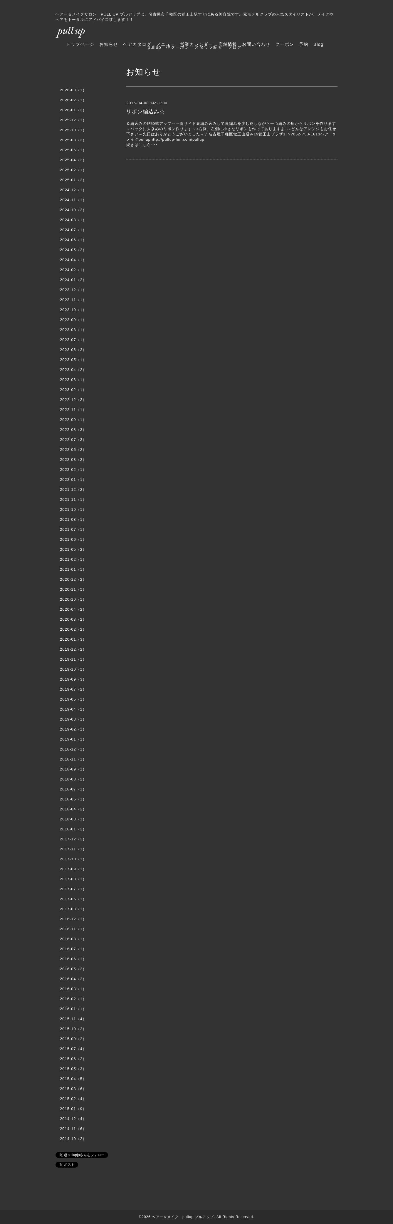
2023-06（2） (73, 349)
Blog (318, 44)
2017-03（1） (73, 909)
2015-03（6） (73, 1089)
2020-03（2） (73, 619)
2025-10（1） (73, 130)
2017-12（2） (73, 839)
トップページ (80, 44)
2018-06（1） (73, 799)
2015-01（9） (73, 1109)
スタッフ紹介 (208, 47)
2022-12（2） (73, 399)
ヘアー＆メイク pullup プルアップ (183, 1217)
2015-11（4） (73, 1019)
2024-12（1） (73, 190)
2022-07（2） (73, 439)
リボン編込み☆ (145, 112)
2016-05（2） (73, 969)
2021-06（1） (73, 539)
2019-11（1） (73, 659)
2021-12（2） (73, 489)
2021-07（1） (73, 529)
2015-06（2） (73, 1059)
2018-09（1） (73, 769)
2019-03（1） (73, 719)
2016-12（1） (73, 919)
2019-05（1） (73, 699)
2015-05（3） (73, 1069)
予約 (303, 44)
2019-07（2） (73, 689)
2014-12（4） (73, 1118)
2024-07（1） (73, 230)
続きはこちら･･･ (142, 144)
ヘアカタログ (137, 44)
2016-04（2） (73, 979)
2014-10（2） (73, 1138)
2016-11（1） (73, 929)
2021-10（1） (73, 509)
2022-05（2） (73, 449)
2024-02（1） (73, 270)
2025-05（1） (73, 150)
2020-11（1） (73, 589)
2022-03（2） (73, 459)
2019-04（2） (73, 709)
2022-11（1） (73, 409)
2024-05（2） (73, 250)
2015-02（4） (73, 1099)
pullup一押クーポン (168, 47)
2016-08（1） (73, 939)
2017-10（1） (73, 859)
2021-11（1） (73, 499)
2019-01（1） (73, 739)
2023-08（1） (73, 330)
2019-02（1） (73, 729)
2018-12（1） (73, 749)
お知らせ (108, 44)
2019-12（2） (73, 649)
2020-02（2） (73, 629)
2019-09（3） (73, 679)
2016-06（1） (73, 959)
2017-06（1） (73, 899)
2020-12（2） (73, 579)
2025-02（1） (73, 170)
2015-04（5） (73, 1079)
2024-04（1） (73, 260)
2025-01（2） (73, 180)
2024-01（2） (73, 280)
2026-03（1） (73, 90)
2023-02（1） (73, 389)
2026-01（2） (73, 110)
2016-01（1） (73, 1009)
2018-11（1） (73, 759)
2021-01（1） (73, 569)
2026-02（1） (73, 100)
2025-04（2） (73, 160)
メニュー (165, 44)
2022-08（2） (73, 429)
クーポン (284, 44)
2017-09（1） (73, 869)
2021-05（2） (73, 549)
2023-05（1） (73, 359)
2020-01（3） (73, 639)
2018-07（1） (73, 789)
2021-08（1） (73, 519)
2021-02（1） (73, 559)
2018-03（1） (73, 819)
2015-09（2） (73, 1039)
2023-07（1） (73, 340)
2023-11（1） (73, 300)
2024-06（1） (73, 240)
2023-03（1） (73, 379)
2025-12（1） (73, 120)
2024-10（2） (73, 210)
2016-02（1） (73, 999)
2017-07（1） (73, 889)
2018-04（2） (73, 809)
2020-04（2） (73, 609)
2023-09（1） (73, 320)
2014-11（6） (73, 1128)
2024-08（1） (73, 220)
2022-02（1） (73, 469)
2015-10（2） (73, 1029)
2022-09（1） (73, 419)
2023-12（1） (73, 290)
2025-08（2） (73, 140)
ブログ (235, 47)
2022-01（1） (73, 479)
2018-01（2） (73, 829)
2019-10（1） (73, 669)
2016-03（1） (73, 989)
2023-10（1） (73, 310)
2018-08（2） (73, 779)
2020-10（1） (73, 599)
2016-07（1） (73, 949)
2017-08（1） (73, 879)
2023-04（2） (73, 369)
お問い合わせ (256, 44)
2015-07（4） (73, 1049)
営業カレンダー (196, 44)
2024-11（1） (73, 200)
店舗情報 (227, 44)
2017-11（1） (73, 849)
